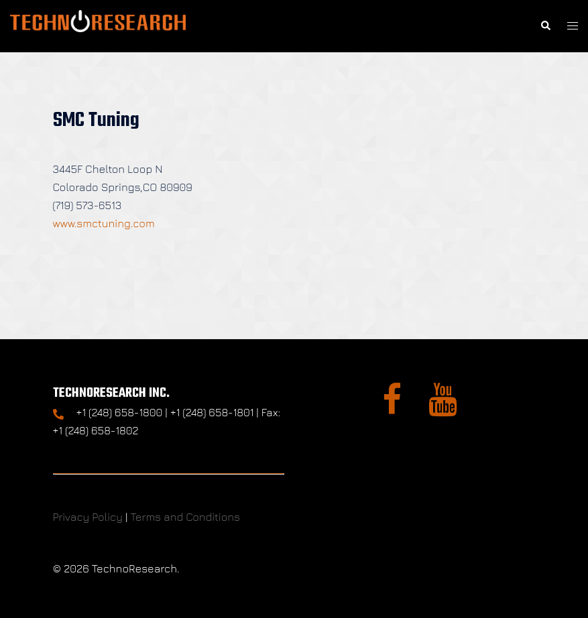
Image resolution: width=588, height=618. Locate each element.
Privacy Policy (88, 517)
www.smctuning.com (104, 223)
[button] (545, 26)
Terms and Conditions (185, 517)
